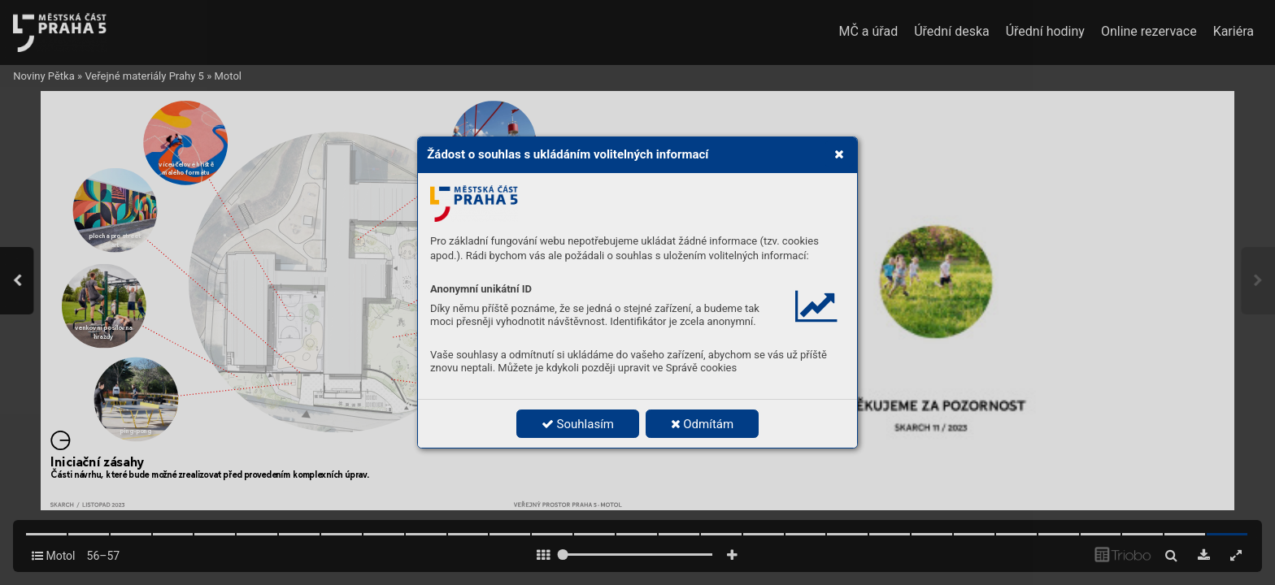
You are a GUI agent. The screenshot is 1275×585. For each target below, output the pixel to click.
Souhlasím (578, 424)
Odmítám (702, 424)
